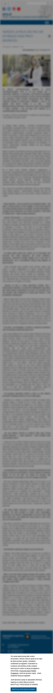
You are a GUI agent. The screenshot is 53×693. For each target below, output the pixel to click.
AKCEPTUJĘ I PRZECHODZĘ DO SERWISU (23, 689)
